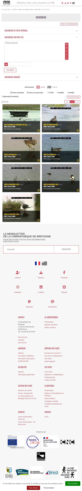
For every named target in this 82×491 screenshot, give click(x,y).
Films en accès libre (36, 93)
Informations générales (26, 374)
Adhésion (22, 348)
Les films (48, 367)
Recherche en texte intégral (41, 30)
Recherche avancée (41, 77)
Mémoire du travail (24, 390)
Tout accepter (73, 483)
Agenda (21, 372)
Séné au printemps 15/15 (11, 214)
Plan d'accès (22, 337)
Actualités (22, 367)
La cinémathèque (51, 317)
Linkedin (41, 292)
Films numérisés (18, 93)
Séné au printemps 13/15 (50, 185)
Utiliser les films (50, 327)
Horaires (21, 340)
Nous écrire (22, 342)
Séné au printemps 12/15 (11, 185)
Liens (46, 417)
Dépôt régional (50, 361)
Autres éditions (50, 398)
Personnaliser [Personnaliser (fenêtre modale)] (49, 488)
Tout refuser (33, 488)
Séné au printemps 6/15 (50, 125)
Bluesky (64, 292)
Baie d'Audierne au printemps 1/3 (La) (15, 125)
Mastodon (29, 307)
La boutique (49, 386)
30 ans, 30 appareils (25, 393)
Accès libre (48, 372)
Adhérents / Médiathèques (54, 374)
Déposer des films (51, 325)
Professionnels (50, 377)
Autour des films (25, 386)
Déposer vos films (52, 348)
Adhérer (21, 353)
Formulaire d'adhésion (26, 356)
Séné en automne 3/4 (49, 155)
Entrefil (21, 412)
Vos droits (48, 358)
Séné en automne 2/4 (10, 155)
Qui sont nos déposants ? (54, 356)
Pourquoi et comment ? (53, 353)
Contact (21, 317)
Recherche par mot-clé (41, 37)
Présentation (49, 322)
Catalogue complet (51, 401)
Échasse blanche (34, 43)
